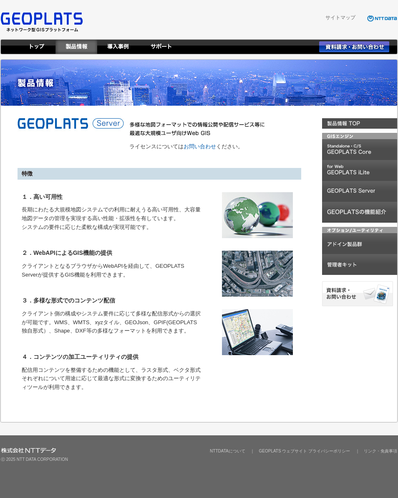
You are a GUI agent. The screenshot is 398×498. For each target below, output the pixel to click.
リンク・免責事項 (380, 451)
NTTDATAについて (227, 451)
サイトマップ (340, 17)
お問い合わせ (200, 146)
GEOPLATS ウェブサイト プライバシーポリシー (304, 451)
